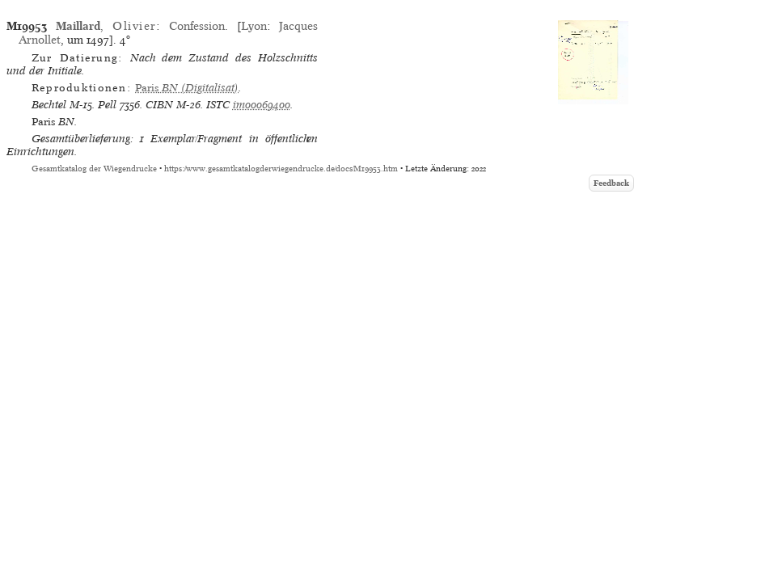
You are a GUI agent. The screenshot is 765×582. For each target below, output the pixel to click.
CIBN (159, 105)
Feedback (611, 183)
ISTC (218, 105)
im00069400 (261, 105)
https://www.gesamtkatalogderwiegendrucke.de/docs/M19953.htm (281, 168)
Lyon (254, 26)
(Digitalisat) (187, 88)
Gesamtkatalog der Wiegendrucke (94, 168)
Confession (197, 26)
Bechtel (49, 105)
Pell (107, 105)
